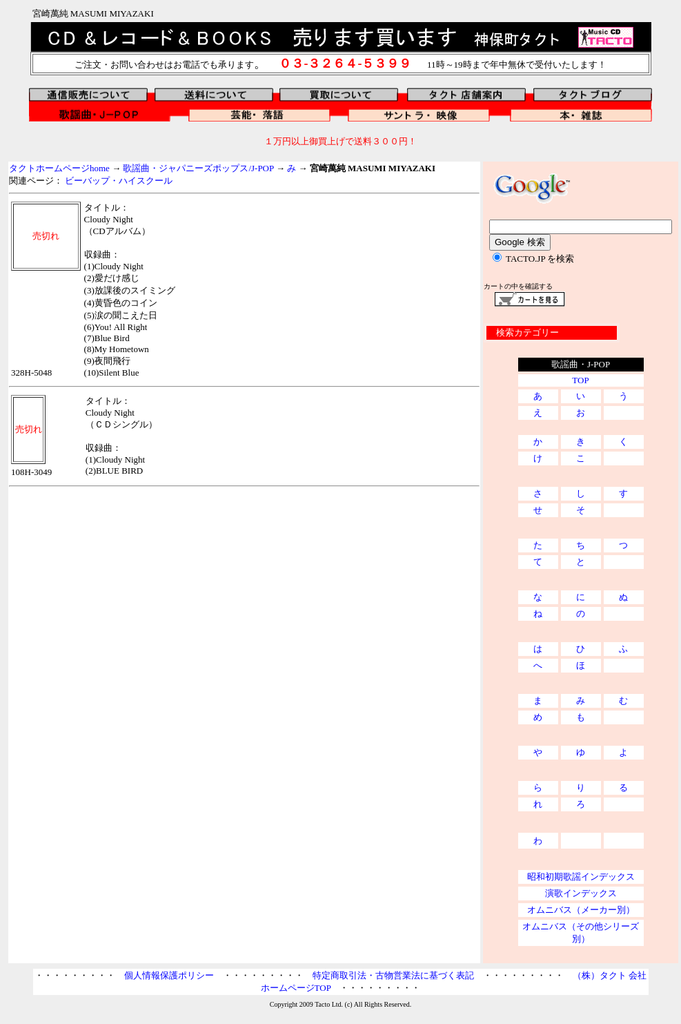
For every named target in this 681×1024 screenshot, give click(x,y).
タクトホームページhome (59, 168)
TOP (580, 380)
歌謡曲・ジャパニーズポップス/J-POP (198, 168)
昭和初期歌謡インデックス (581, 876)
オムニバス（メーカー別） (581, 910)
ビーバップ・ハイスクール (118, 180)
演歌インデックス (581, 893)
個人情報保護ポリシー (169, 975)
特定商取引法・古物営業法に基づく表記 (393, 975)
